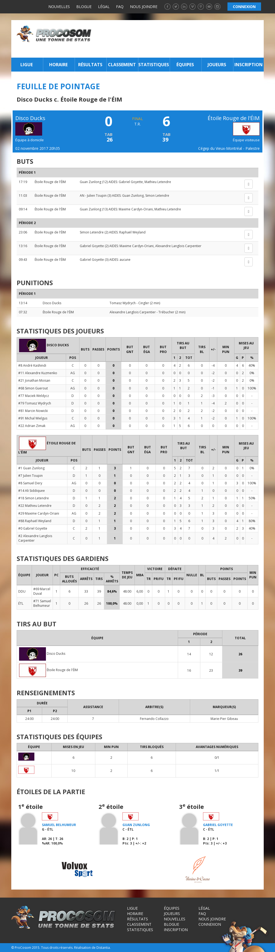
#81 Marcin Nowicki (33, 410)
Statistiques (153, 65)
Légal (104, 6)
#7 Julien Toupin (30, 475)
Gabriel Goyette (131, 182)
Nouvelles (59, 6)
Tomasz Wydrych (123, 303)
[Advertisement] (179, 38)
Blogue (84, 6)
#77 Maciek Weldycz (33, 395)
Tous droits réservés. (57, 947)
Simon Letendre (157, 195)
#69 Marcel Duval (41, 591)
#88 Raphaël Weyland (34, 521)
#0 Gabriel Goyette (32, 528)
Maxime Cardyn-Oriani (136, 209)
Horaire (58, 65)
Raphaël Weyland (132, 232)
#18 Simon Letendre (33, 498)
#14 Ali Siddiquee (31, 490)
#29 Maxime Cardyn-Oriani (38, 513)
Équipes (185, 65)
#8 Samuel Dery (30, 483)
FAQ (120, 6)
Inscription (248, 65)
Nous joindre (143, 6)
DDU (22, 591)
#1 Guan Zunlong (31, 468)
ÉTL (20, 603)
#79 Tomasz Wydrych (34, 403)
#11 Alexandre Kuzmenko (37, 373)
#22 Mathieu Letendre (35, 505)
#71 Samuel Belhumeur (42, 603)
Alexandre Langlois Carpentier (178, 246)
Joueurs (217, 65)
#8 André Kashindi (32, 365)
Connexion (209, 924)
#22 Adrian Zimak (31, 425)
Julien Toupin (97, 195)
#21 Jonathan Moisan (34, 380)
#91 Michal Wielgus (32, 418)
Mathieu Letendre (157, 182)
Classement (122, 65)
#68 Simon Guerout (33, 388)
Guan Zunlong (90, 182)
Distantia (103, 947)
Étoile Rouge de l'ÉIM (50, 182)
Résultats (90, 65)
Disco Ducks (52, 303)
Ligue (26, 65)
